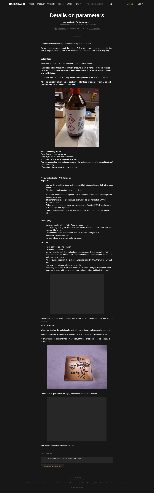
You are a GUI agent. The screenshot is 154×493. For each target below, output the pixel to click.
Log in (140, 4)
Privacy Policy (79, 483)
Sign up (130, 4)
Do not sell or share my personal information (114, 483)
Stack (69, 4)
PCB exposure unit (83, 22)
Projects (31, 4)
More (79, 4)
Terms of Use (67, 483)
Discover (40, 4)
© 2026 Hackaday (77, 487)
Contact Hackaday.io (41, 483)
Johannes (60, 29)
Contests (51, 4)
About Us (28, 483)
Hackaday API (92, 483)
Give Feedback (55, 483)
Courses (60, 4)
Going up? (76, 477)
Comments (94, 29)
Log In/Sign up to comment (52, 466)
